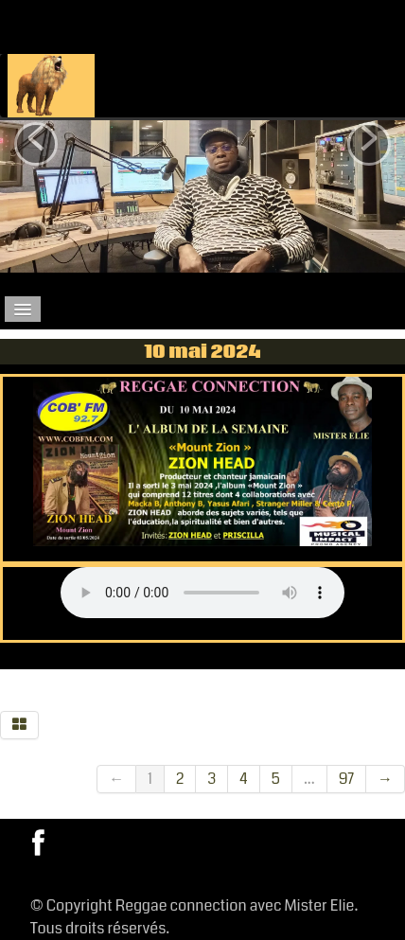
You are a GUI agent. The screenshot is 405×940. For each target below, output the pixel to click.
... (309, 778)
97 (346, 778)
